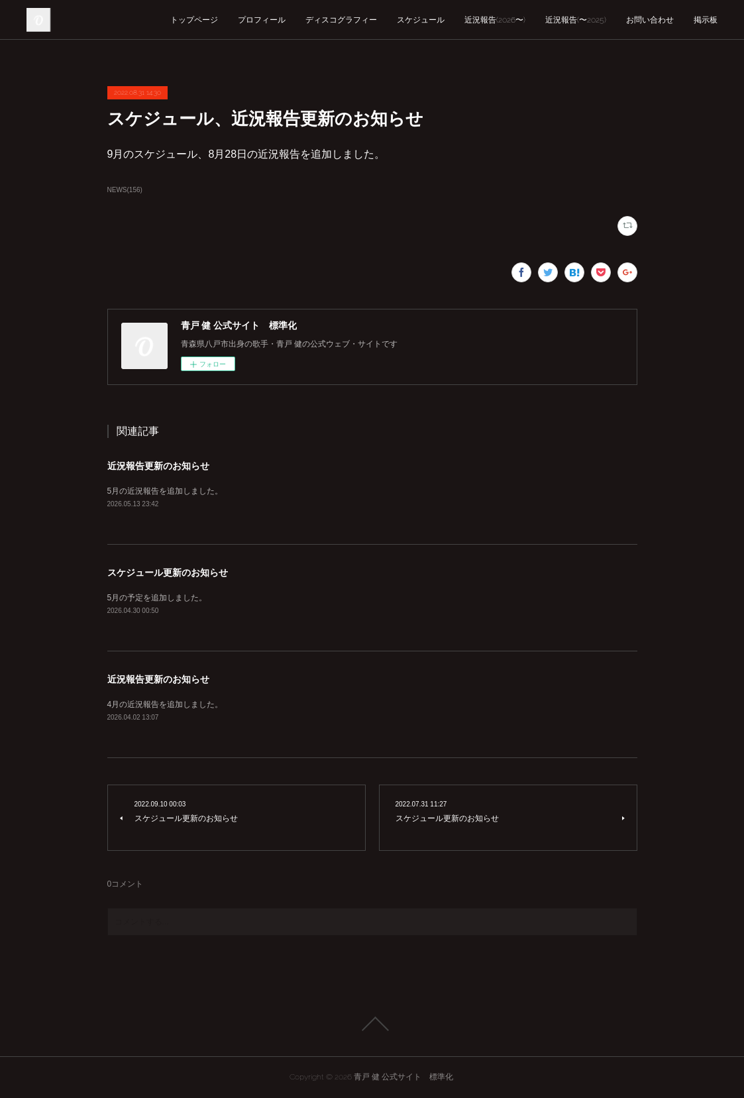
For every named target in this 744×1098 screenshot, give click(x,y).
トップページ (194, 20)
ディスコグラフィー (341, 20)
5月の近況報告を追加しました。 (165, 491)
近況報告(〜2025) (575, 20)
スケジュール (421, 20)
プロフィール (262, 20)
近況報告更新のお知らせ (158, 466)
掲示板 (705, 20)
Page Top (372, 1023)
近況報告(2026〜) (494, 20)
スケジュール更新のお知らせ (167, 572)
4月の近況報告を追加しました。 (165, 704)
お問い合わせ (650, 20)
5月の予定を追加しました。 (157, 597)
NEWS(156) (124, 189)
